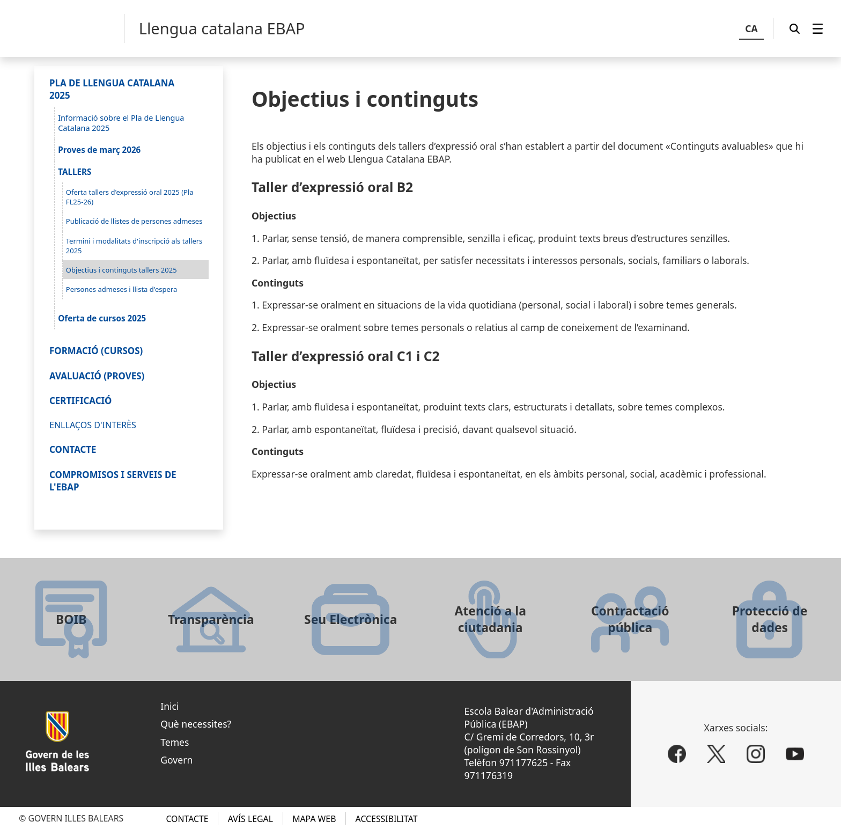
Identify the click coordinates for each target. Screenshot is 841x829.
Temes (174, 742)
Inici (169, 706)
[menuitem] (817, 28)
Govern (176, 759)
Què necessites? (195, 723)
